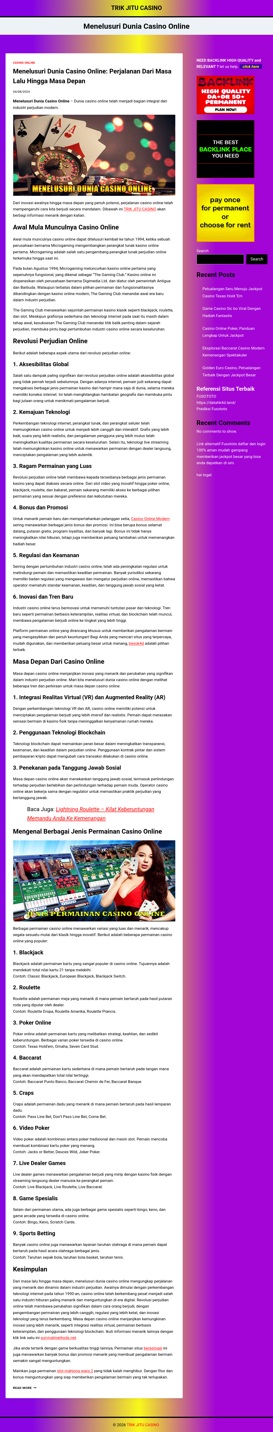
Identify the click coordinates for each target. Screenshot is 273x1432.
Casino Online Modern (150, 518)
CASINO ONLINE (24, 62)
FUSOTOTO (206, 396)
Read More (25, 1388)
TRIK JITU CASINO (140, 209)
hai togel (204, 475)
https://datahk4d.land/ (216, 402)
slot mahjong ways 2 (75, 1370)
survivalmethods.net (58, 1337)
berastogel (153, 1348)
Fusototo (229, 443)
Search (203, 250)
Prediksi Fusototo (212, 408)
